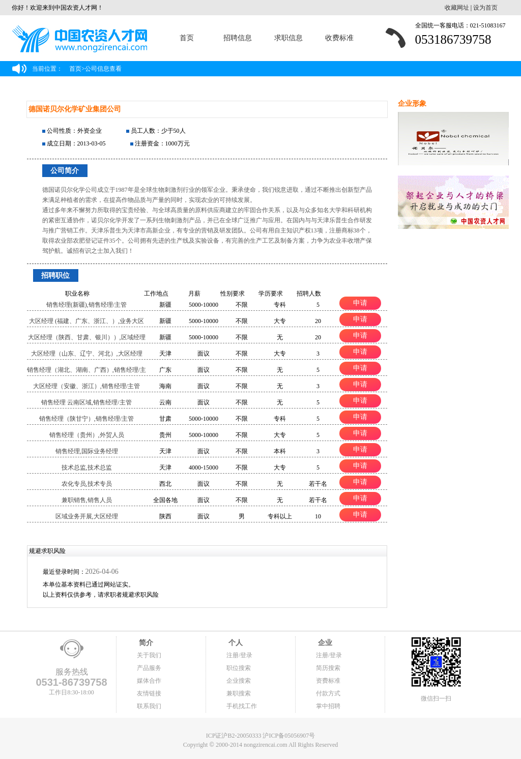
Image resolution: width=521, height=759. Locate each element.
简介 (145, 643)
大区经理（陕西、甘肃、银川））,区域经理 (87, 337)
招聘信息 (237, 38)
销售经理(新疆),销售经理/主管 (86, 304)
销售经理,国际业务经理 (86, 451)
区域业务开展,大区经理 (86, 516)
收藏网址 (457, 7)
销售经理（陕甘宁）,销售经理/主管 (86, 418)
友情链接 (149, 693)
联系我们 (149, 706)
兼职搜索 (238, 693)
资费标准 (328, 680)
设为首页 (485, 7)
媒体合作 (149, 680)
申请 (360, 303)
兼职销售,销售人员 (87, 500)
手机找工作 (241, 706)
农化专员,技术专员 (87, 483)
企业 (324, 643)
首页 (187, 38)
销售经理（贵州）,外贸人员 (86, 435)
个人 (234, 643)
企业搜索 (238, 680)
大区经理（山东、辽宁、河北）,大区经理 (86, 353)
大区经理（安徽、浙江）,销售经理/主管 (86, 386)
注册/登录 (239, 655)
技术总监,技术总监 (87, 467)
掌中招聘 (328, 706)
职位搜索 (238, 668)
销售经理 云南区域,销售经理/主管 (86, 402)
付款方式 (328, 693)
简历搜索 (328, 668)
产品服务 (149, 668)
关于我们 (149, 655)
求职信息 (288, 38)
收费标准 (339, 38)
